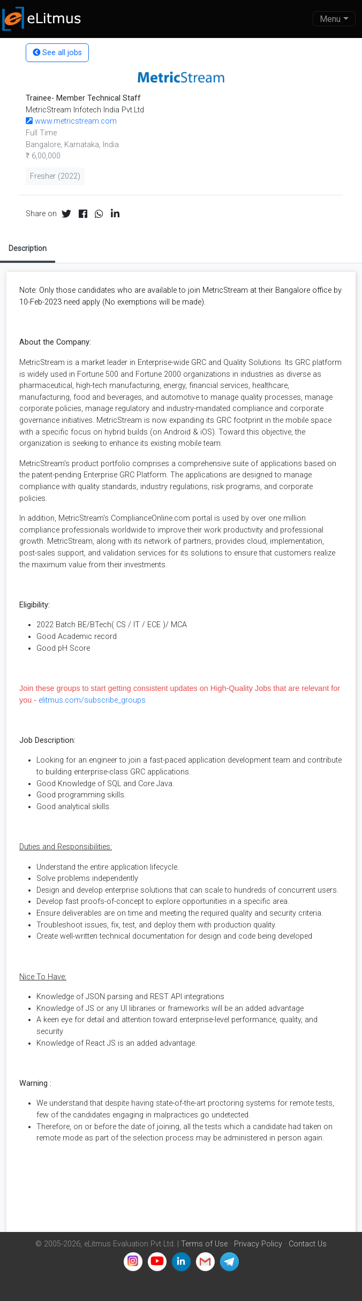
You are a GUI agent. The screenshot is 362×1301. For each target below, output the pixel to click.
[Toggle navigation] (334, 18)
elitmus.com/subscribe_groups (92, 700)
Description (28, 248)
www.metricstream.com (71, 121)
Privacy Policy (258, 1244)
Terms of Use (204, 1244)
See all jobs (57, 52)
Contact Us (308, 1244)
